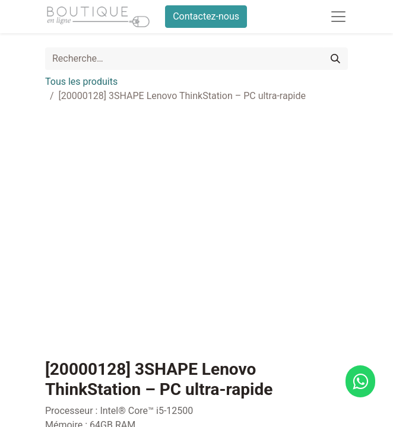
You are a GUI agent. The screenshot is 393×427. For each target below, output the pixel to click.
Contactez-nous (206, 16)
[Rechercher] (335, 58)
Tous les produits (81, 81)
